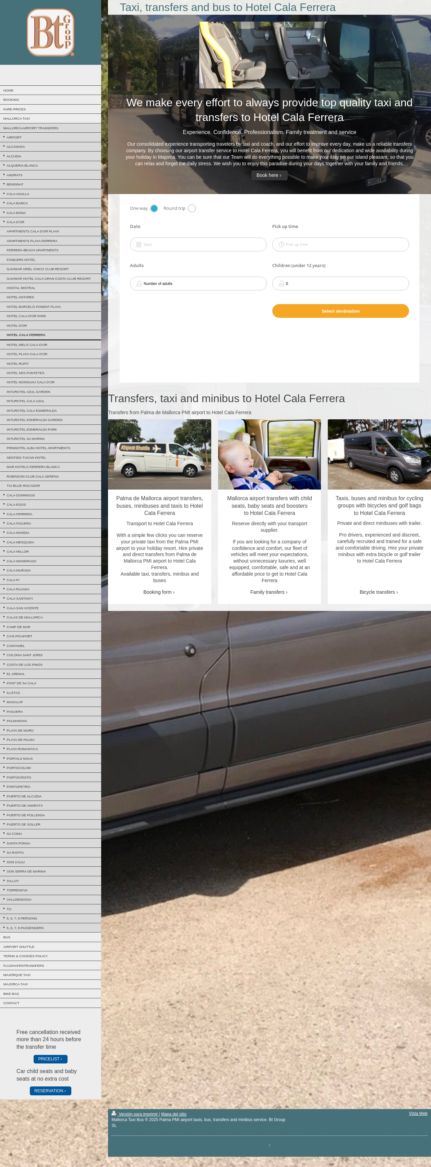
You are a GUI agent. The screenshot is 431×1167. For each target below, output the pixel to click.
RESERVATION (48, 1090)
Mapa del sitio (174, 1114)
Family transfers (267, 592)
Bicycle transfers (377, 592)
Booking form (157, 592)
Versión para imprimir (135, 1114)
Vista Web (418, 1113)
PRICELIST (48, 1059)
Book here (267, 175)
